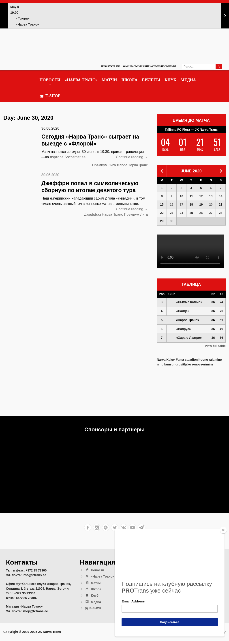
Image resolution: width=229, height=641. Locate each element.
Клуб (170, 80)
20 (211, 204)
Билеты (151, 80)
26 (201, 213)
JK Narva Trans (110, 66)
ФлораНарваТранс (132, 165)
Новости (50, 80)
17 (181, 204)
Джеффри (92, 214)
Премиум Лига (104, 165)
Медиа (188, 80)
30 (171, 221)
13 (211, 196)
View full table (215, 346)
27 (211, 213)
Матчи (109, 80)
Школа (129, 80)
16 (171, 204)
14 (221, 196)
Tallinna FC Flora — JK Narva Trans (191, 129)
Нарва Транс (112, 214)
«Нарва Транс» (81, 80)
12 (201, 196)
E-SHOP (50, 96)
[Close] (223, 530)
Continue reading (132, 157)
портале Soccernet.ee (68, 157)
